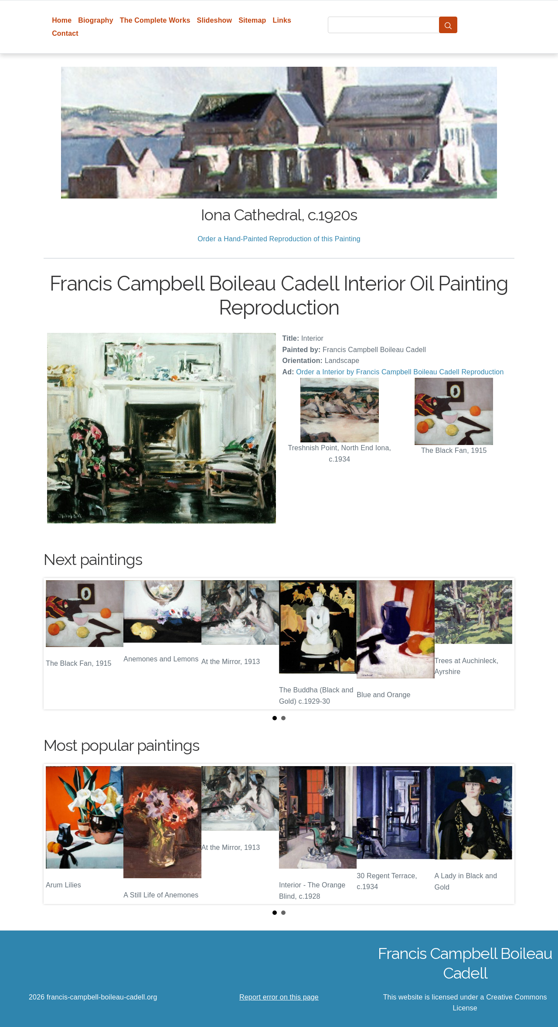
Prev (57, 643)
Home (61, 20)
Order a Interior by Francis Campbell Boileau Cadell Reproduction (400, 372)
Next (501, 643)
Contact (65, 33)
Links (282, 20)
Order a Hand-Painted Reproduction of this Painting (279, 239)
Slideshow (214, 20)
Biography (95, 20)
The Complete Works (155, 20)
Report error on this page (279, 997)
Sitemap (252, 20)
